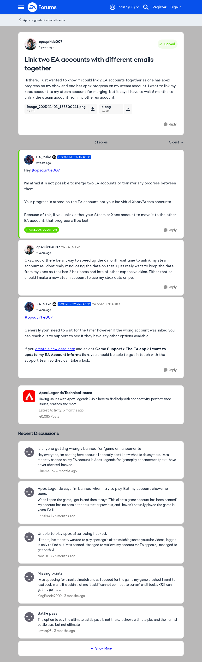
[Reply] (170, 124)
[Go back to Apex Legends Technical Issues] (109, 392)
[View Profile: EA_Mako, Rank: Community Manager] (29, 160)
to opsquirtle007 (106, 304)
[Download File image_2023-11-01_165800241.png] (92, 109)
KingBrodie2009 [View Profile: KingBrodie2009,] (50, 596)
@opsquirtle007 (45, 170)
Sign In (176, 7)
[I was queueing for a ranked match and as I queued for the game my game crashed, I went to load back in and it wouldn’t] (108, 584)
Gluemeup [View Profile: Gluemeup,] (45, 471)
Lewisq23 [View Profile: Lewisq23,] (45, 631)
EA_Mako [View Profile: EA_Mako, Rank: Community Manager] (43, 157)
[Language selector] (124, 7)
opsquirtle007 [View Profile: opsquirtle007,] (50, 42)
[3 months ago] (65, 471)
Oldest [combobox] (176, 142)
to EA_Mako (70, 247)
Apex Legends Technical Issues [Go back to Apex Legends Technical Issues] (41, 20)
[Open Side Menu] (21, 7)
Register (159, 7)
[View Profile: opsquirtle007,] (30, 44)
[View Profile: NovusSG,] (29, 537)
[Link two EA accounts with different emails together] (63, 163)
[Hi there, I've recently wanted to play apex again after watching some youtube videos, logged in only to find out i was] (108, 544)
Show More (101, 648)
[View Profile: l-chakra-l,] (29, 492)
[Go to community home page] (42, 7)
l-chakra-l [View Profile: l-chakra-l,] (45, 516)
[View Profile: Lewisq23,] (29, 617)
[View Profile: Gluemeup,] (29, 452)
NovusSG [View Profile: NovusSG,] (45, 556)
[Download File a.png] (127, 109)
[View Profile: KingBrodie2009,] (29, 577)
